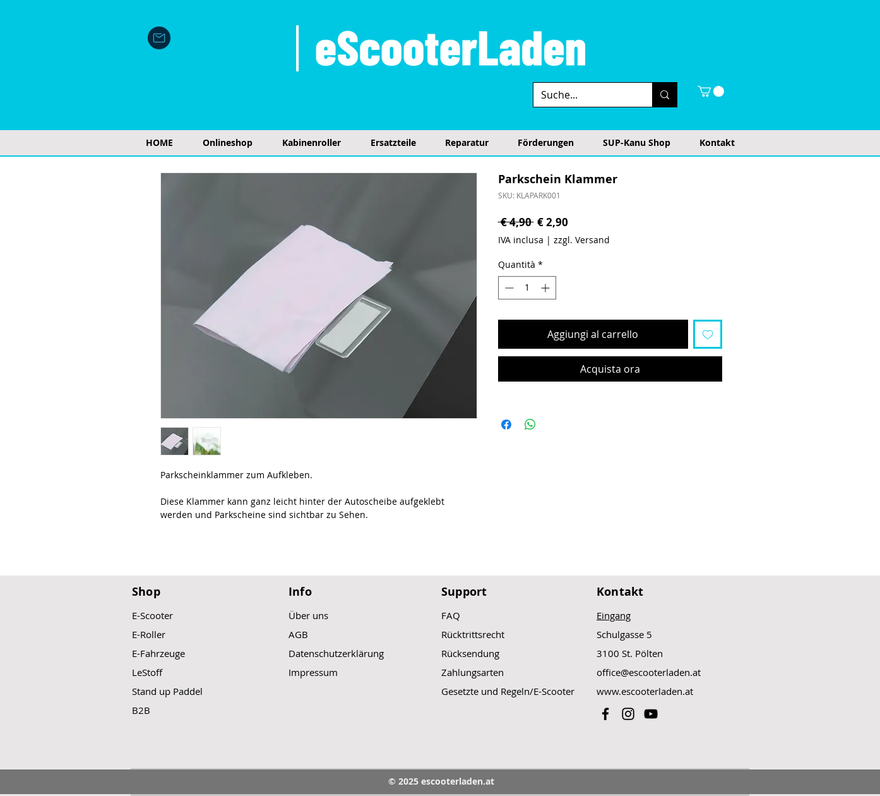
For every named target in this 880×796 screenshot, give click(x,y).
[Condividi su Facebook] (506, 424)
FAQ (450, 615)
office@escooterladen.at (649, 672)
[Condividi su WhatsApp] (530, 424)
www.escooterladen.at (645, 691)
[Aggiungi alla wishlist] (707, 334)
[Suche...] (583, 95)
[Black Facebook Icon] (605, 714)
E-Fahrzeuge (158, 653)
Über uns (308, 615)
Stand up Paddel (167, 691)
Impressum (313, 672)
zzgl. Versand (582, 240)
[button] (711, 91)
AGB (298, 634)
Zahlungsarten (472, 672)
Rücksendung (470, 653)
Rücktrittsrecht (472, 634)
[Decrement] (508, 288)
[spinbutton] (527, 288)
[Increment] (546, 288)
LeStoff (147, 672)
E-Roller (148, 634)
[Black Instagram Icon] (628, 714)
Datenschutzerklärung (336, 653)
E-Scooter (152, 615)
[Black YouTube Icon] (651, 714)
